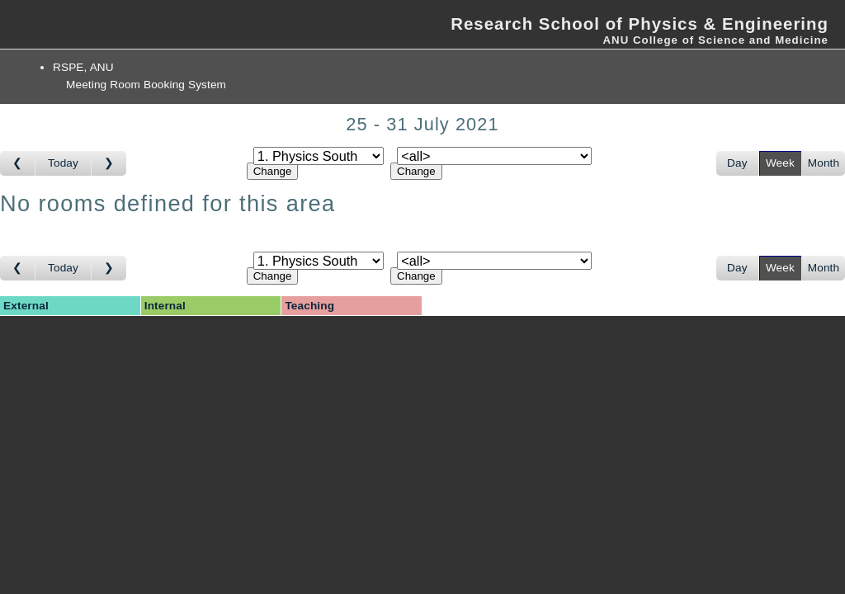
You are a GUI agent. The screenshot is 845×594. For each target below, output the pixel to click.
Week (780, 163)
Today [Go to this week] (63, 163)
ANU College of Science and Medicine (715, 40)
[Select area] (318, 156)
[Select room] (494, 156)
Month (823, 163)
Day (737, 163)
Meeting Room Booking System (146, 84)
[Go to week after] (109, 163)
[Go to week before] (17, 163)
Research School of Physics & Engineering (639, 24)
